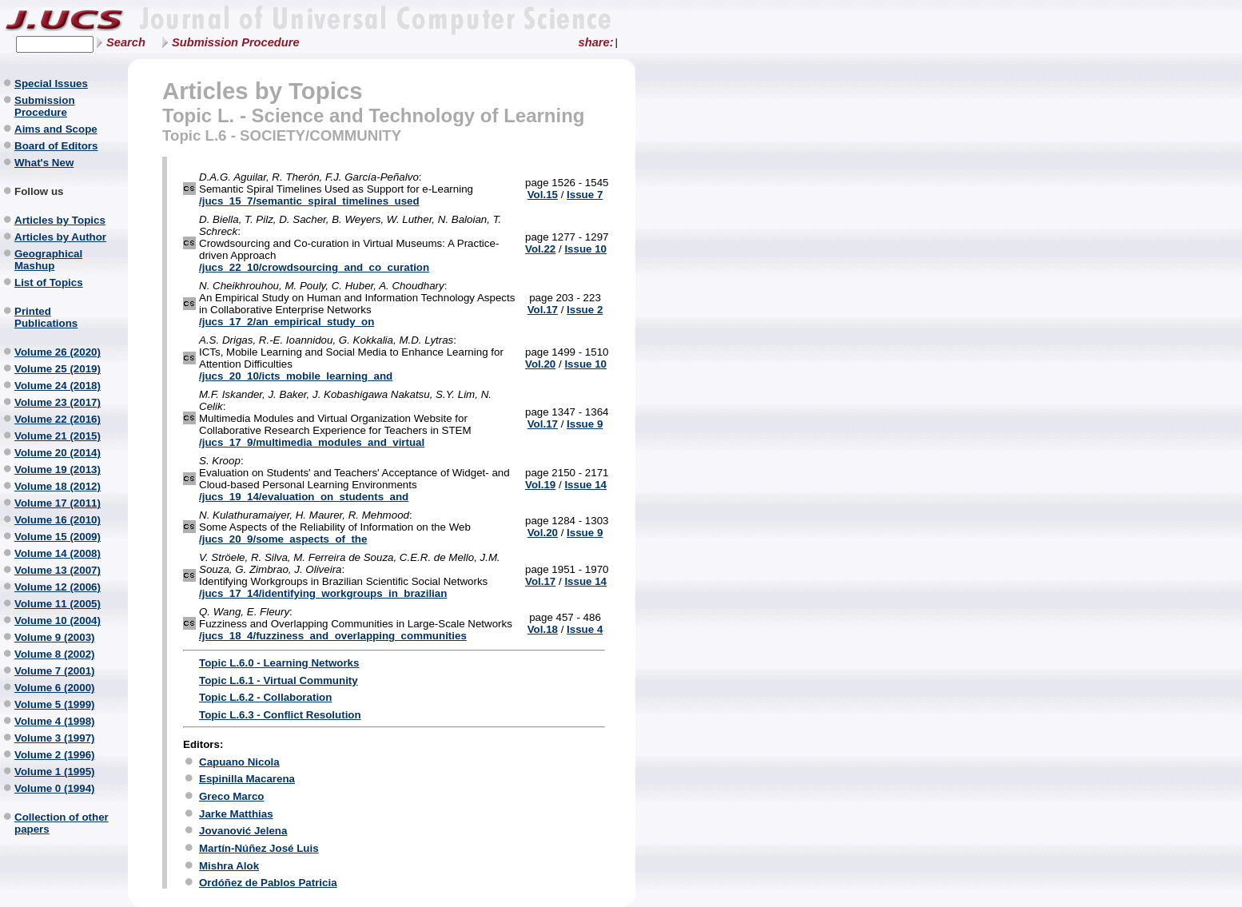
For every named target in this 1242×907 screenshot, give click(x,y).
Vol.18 (542, 629)
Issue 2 (585, 310)
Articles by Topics (59, 220)
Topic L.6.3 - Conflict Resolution (280, 715)
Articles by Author (60, 237)
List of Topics (48, 282)
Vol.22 (540, 249)
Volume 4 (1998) (54, 721)
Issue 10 (585, 249)
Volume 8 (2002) (54, 654)
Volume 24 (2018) (57, 386)
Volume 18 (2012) (57, 486)
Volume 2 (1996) (54, 755)
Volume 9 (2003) (54, 637)
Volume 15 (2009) (57, 537)
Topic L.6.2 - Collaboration (265, 697)
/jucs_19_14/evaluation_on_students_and (303, 497)
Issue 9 (585, 424)
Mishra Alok (229, 866)
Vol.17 (542, 310)
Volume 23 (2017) (57, 402)
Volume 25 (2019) (57, 369)
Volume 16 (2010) (57, 520)
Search (125, 42)
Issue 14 (585, 485)
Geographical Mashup (48, 260)
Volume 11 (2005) (57, 604)
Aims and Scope (56, 129)
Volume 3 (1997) (54, 738)
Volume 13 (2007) (57, 570)
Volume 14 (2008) (57, 553)
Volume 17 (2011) (57, 503)
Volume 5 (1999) (54, 704)
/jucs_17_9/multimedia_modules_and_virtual (311, 442)
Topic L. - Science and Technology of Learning (373, 115)
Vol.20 (540, 364)
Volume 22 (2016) (57, 419)
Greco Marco (231, 796)
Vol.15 (542, 195)
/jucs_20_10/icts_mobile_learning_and (295, 376)
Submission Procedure (236, 42)
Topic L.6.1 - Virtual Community (278, 680)
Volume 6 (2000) (54, 688)
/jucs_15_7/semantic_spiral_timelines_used (309, 201)
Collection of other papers (61, 823)
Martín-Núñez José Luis (259, 848)
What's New (44, 163)
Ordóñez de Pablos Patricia (268, 883)
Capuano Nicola (239, 762)
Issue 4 (585, 629)
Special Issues (51, 84)
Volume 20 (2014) (57, 453)
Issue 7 (585, 195)
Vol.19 (540, 485)
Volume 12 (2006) (57, 587)
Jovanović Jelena (243, 831)
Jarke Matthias (236, 814)
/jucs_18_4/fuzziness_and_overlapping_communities (333, 636)
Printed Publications (46, 317)
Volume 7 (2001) (54, 671)
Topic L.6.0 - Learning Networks (279, 663)
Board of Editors (56, 146)
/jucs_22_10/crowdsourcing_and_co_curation (314, 267)
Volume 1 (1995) (54, 772)
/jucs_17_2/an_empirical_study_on (286, 322)
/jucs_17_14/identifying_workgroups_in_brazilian (323, 593)
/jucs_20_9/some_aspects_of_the (283, 539)
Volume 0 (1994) (54, 788)
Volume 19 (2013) (57, 469)
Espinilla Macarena (247, 779)
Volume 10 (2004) (57, 621)
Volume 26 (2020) (57, 352)
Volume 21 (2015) (57, 436)
